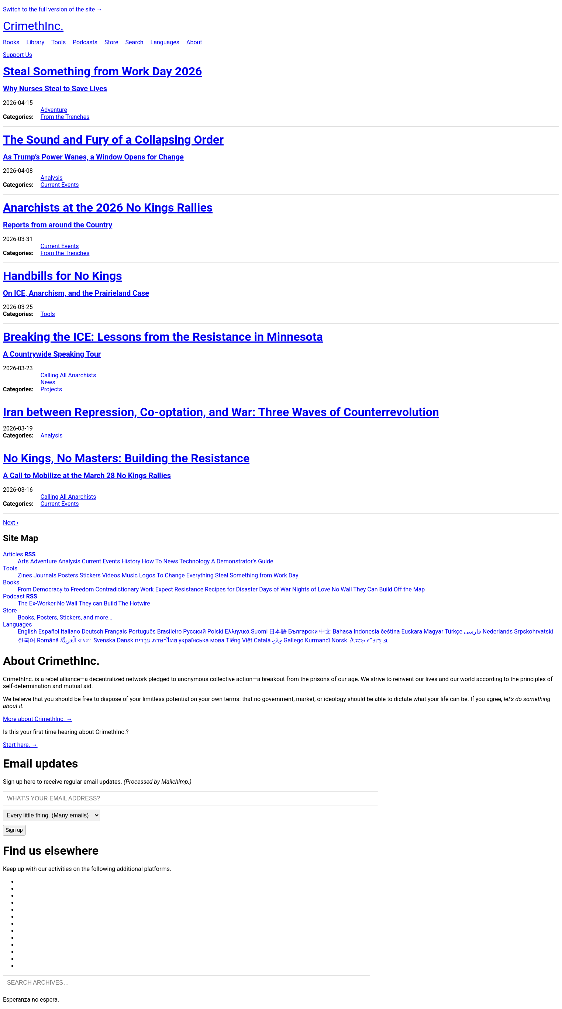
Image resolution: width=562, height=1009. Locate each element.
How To (152, 561)
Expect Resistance (179, 589)
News (48, 382)
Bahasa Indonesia (355, 631)
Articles (13, 554)
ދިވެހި (277, 640)
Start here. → (20, 744)
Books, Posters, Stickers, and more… (65, 617)
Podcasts (85, 42)
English (27, 631)
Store (111, 42)
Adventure (54, 109)
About (194, 42)
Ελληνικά (237, 631)
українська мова (201, 640)
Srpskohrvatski (533, 631)
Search (134, 42)
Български (303, 631)
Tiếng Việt (239, 640)
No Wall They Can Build (362, 589)
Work (147, 589)
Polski (215, 631)
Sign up (14, 830)
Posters (68, 575)
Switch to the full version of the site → (52, 9)
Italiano (70, 631)
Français (116, 631)
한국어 (26, 640)
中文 (325, 631)
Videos (111, 575)
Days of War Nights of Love (294, 589)
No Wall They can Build (87, 603)
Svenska (104, 640)
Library (35, 42)
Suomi (259, 631)
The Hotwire (134, 603)
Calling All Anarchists (68, 375)
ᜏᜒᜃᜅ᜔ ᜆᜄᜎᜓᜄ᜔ (368, 640)
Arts (23, 561)
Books (11, 42)
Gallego (293, 640)
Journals (45, 575)
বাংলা (85, 640)
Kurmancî (317, 640)
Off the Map (409, 589)
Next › (10, 522)
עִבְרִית (143, 640)
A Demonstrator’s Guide (242, 561)
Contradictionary (117, 589)
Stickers (90, 575)
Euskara (411, 631)
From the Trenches (65, 116)
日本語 (278, 631)
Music (130, 575)
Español (48, 631)
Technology (194, 561)
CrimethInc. (33, 26)
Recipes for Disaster (231, 589)
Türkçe (453, 631)
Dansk (125, 640)
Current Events (60, 184)
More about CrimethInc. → (37, 719)
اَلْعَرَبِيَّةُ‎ (68, 640)
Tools (58, 42)
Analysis (52, 177)
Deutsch (92, 631)
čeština (390, 631)
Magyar (433, 631)
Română (48, 640)
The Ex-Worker (37, 603)
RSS (29, 554)
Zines (25, 575)
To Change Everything (185, 575)
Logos (147, 575)
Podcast (14, 596)
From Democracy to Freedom (56, 589)
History (131, 561)
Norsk (339, 640)
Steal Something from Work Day (257, 575)
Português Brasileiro (155, 631)
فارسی (472, 631)
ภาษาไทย (164, 640)
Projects (51, 389)
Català (262, 640)
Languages (165, 42)
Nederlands (498, 631)
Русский (194, 631)
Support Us (17, 54)
